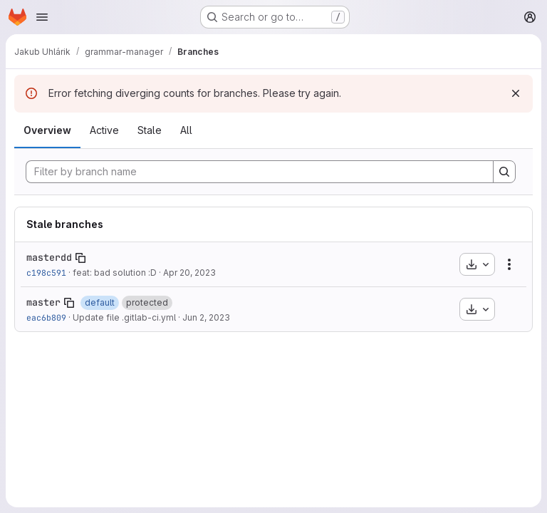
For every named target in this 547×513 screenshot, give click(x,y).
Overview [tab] (47, 130)
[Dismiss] (515, 93)
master (43, 302)
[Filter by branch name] (260, 171)
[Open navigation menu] (42, 17)
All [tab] (186, 130)
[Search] (504, 171)
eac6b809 (46, 317)
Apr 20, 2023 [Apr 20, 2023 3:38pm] (189, 272)
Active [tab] (104, 130)
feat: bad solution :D (115, 272)
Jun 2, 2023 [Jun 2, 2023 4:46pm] (206, 317)
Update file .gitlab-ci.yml (124, 317)
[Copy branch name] (80, 257)
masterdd (49, 257)
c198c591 (46, 272)
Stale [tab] (149, 130)
